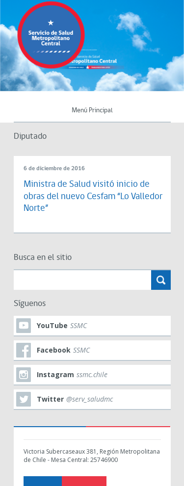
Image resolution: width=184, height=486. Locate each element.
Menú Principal (92, 110)
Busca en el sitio (43, 257)
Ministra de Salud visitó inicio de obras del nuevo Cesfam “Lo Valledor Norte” (93, 196)
